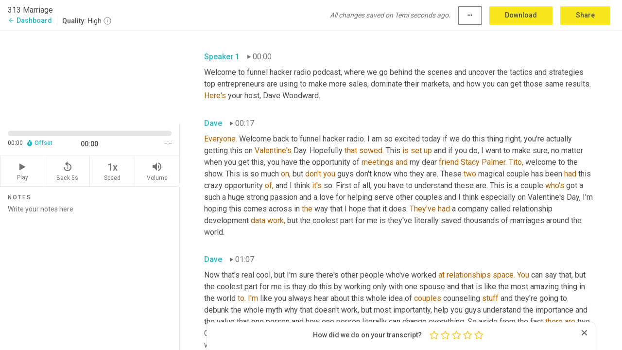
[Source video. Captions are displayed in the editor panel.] (90, 76)
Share (585, 15)
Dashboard (30, 20)
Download (521, 15)
